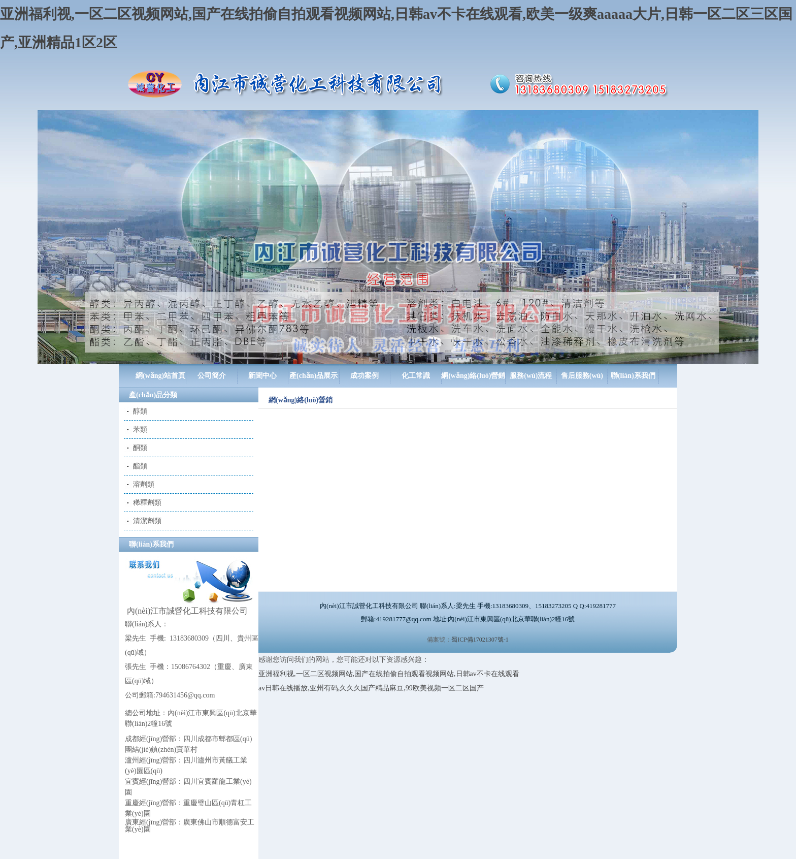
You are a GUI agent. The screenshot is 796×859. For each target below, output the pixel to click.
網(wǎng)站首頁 (160, 375)
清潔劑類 (147, 521)
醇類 (140, 411)
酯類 (140, 466)
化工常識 (416, 375)
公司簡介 (211, 375)
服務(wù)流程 (531, 375)
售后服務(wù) (582, 375)
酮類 (140, 448)
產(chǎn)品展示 (313, 375)
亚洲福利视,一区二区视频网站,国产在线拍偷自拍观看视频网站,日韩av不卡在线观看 (388, 674)
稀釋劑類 (147, 502)
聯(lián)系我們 (633, 375)
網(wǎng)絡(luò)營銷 (473, 375)
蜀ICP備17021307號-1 (480, 639)
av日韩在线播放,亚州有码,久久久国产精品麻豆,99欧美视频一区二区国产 (371, 688)
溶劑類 (143, 484)
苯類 (140, 429)
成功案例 (364, 375)
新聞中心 (262, 375)
